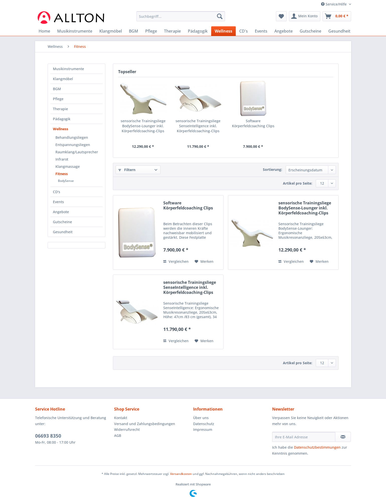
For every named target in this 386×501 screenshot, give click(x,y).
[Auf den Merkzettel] (204, 262)
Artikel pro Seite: (297, 183)
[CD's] (243, 31)
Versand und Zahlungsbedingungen (144, 423)
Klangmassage (67, 166)
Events (58, 201)
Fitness (61, 173)
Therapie (60, 108)
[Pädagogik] (197, 31)
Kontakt (120, 417)
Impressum (202, 429)
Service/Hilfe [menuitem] (334, 4)
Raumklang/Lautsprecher (76, 152)
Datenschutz (203, 423)
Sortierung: (272, 169)
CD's (56, 191)
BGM (57, 88)
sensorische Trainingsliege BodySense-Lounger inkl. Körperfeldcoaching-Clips (143, 125)
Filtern (126, 169)
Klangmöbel (63, 78)
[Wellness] (223, 31)
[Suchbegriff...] (180, 16)
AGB (117, 435)
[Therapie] (172, 31)
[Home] (44, 31)
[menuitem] (180, 18)
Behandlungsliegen (71, 137)
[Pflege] (151, 31)
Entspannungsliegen (72, 144)
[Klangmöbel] (110, 31)
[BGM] (133, 31)
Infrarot (61, 159)
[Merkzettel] (281, 16)
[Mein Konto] (304, 16)
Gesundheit (62, 231)
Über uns (201, 417)
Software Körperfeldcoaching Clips (253, 123)
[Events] (261, 31)
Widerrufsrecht (127, 429)
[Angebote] (283, 31)
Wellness (60, 129)
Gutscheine (62, 221)
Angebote (61, 211)
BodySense (66, 181)
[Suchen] (219, 16)
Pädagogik (61, 118)
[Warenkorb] (337, 16)
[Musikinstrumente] (75, 31)
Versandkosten (181, 474)
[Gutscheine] (310, 31)
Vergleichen (176, 261)
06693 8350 (48, 436)
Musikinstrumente (68, 68)
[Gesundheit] (339, 31)
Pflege (58, 98)
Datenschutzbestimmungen (317, 447)
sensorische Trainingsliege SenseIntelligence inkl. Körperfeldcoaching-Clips (198, 125)
